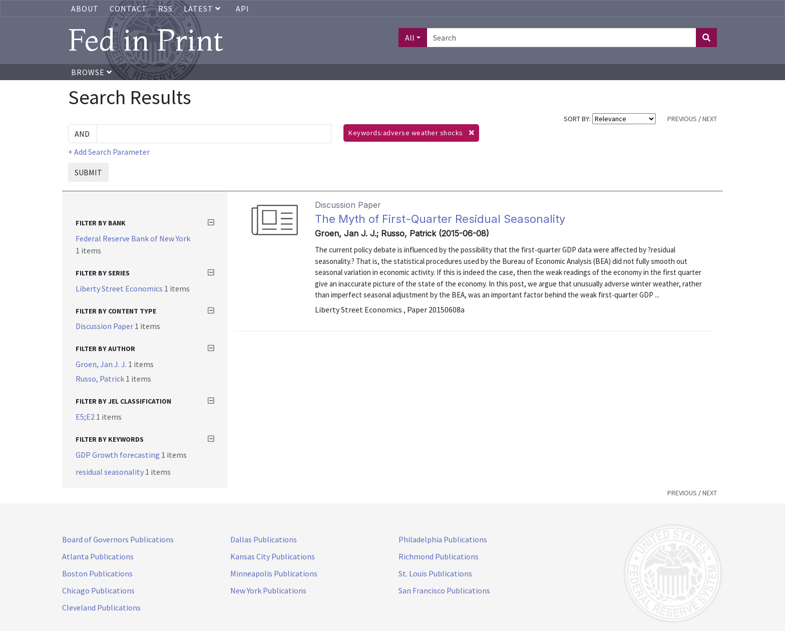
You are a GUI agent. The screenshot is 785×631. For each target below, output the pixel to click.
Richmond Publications (439, 556)
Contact (128, 9)
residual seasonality (110, 472)
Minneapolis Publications (273, 573)
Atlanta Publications (98, 556)
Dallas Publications (263, 539)
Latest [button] (203, 9)
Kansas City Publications (272, 556)
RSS (165, 9)
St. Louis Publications (435, 573)
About (85, 9)
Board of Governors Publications (118, 539)
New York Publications (268, 590)
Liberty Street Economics (120, 288)
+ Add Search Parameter (109, 152)
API (242, 9)
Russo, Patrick (101, 379)
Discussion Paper (105, 326)
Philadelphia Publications (443, 539)
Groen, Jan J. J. (102, 364)
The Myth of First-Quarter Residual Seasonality (440, 218)
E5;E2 (86, 417)
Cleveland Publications (101, 607)
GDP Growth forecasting (118, 455)
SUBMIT (88, 172)
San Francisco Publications (444, 590)
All (410, 38)
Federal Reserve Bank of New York (133, 238)
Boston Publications (97, 573)
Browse (91, 72)
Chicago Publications (98, 590)
